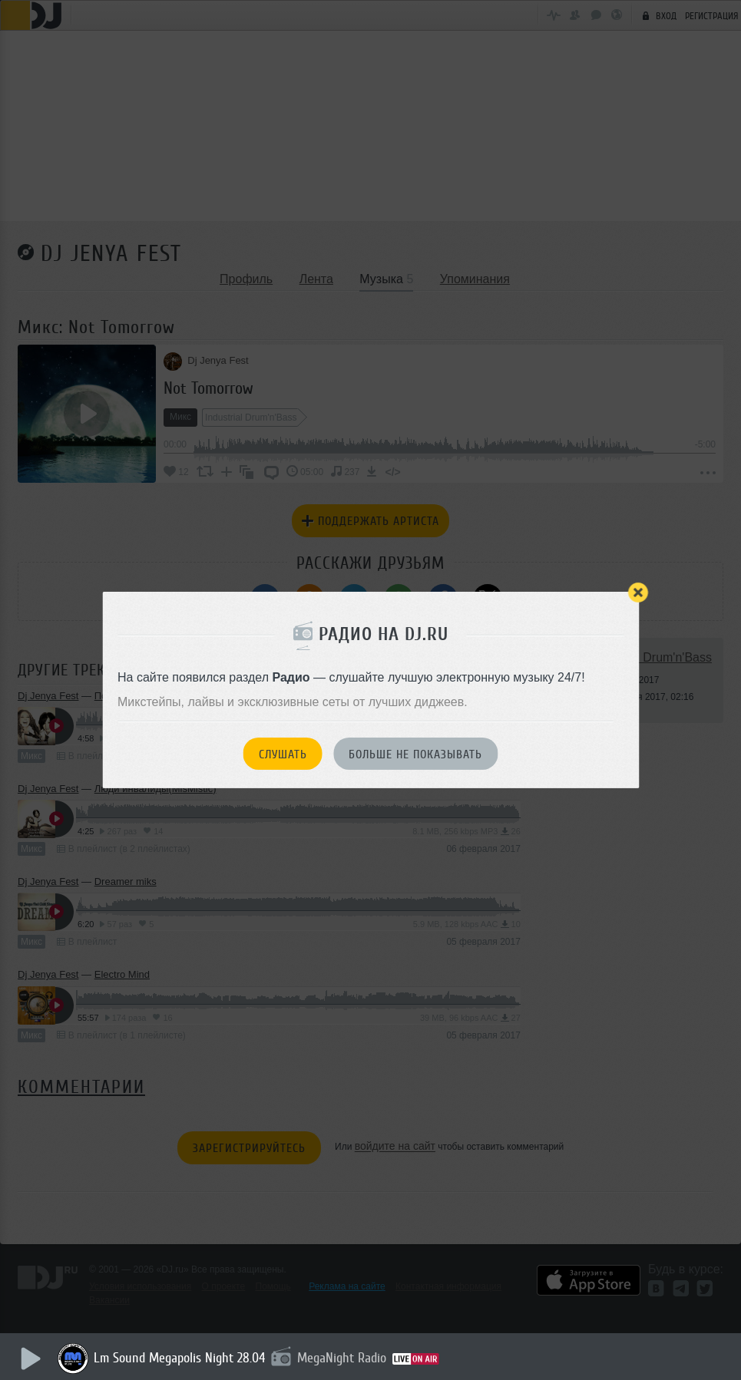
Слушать (283, 754)
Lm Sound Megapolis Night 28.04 (179, 1357)
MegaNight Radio (341, 1357)
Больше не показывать (415, 754)
